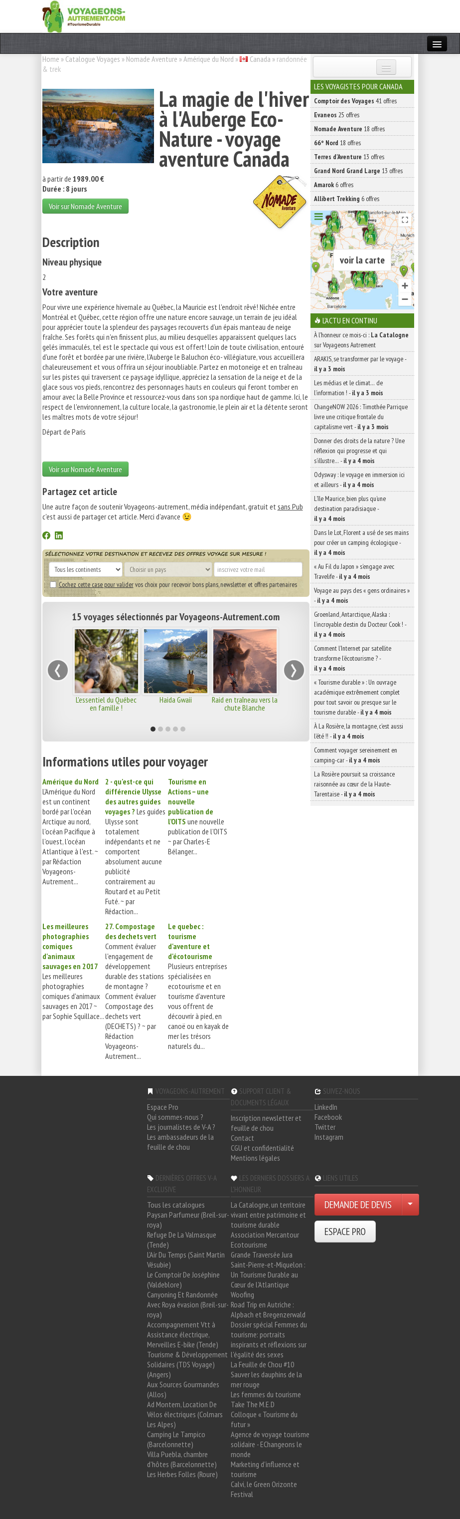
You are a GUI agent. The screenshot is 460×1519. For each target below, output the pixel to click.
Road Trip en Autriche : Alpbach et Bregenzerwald (268, 1309)
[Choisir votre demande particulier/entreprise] (410, 1205)
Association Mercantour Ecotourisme (265, 1240)
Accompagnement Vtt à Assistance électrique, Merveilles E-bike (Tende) (182, 1334)
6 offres (333, 184)
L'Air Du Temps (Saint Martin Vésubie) (186, 1259)
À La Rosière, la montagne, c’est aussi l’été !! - (358, 731)
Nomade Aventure (151, 59)
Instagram (328, 1137)
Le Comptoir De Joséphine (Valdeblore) (183, 1279)
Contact (242, 1138)
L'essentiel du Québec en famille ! (106, 704)
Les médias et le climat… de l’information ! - (348, 387)
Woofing (242, 1294)
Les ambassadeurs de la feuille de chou (180, 1142)
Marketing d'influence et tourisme (265, 1469)
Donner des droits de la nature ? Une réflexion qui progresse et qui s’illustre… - (359, 450)
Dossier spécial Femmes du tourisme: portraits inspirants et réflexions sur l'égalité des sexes (269, 1339)
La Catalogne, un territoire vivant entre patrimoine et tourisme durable (268, 1215)
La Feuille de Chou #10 (262, 1364)
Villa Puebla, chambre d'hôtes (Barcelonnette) (182, 1459)
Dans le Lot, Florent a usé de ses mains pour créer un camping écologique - (361, 542)
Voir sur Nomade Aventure (85, 206)
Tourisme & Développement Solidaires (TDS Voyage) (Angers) (187, 1364)
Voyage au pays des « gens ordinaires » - (362, 595)
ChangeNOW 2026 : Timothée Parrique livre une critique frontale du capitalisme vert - (361, 416)
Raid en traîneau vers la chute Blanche (245, 704)
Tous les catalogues (176, 1205)
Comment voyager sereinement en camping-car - (355, 755)
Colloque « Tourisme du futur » (264, 1419)
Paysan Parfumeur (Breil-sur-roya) (188, 1220)
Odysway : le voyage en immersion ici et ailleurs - (359, 479)
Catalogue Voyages (92, 59)
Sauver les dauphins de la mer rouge (266, 1379)
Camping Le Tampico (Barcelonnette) (176, 1439)
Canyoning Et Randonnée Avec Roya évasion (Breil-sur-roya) (188, 1304)
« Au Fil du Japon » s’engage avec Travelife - (354, 571)
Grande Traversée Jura (262, 1255)
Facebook (328, 1117)
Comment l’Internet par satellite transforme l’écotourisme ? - (352, 658)
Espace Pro (162, 1107)
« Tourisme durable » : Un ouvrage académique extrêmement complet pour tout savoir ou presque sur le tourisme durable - (357, 697)
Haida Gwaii (175, 700)
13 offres (349, 156)
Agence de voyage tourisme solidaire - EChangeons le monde (270, 1444)
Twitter (324, 1127)
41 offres (355, 100)
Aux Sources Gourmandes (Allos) (183, 1389)
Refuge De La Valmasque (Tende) (181, 1240)
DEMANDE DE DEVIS (358, 1204)
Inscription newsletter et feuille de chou (266, 1123)
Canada (260, 59)
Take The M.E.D (253, 1404)
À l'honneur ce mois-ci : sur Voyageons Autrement (361, 339)
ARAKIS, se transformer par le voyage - (360, 363)
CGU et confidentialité (262, 1148)
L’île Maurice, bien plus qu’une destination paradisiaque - (350, 508)
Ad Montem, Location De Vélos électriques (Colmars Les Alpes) (185, 1414)
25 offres (336, 114)
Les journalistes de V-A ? (181, 1127)
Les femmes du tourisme (266, 1394)
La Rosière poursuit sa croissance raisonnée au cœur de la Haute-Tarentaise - (354, 783)
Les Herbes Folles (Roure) (182, 1474)
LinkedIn (325, 1107)
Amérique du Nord (208, 59)
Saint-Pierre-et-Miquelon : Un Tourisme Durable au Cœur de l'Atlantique (268, 1274)
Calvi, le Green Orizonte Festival (264, 1489)
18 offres (349, 128)
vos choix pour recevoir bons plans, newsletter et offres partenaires (173, 584)
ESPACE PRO (345, 1231)
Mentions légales (255, 1158)
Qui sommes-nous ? (175, 1117)
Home (50, 59)
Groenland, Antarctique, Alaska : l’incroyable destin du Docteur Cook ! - (360, 624)
